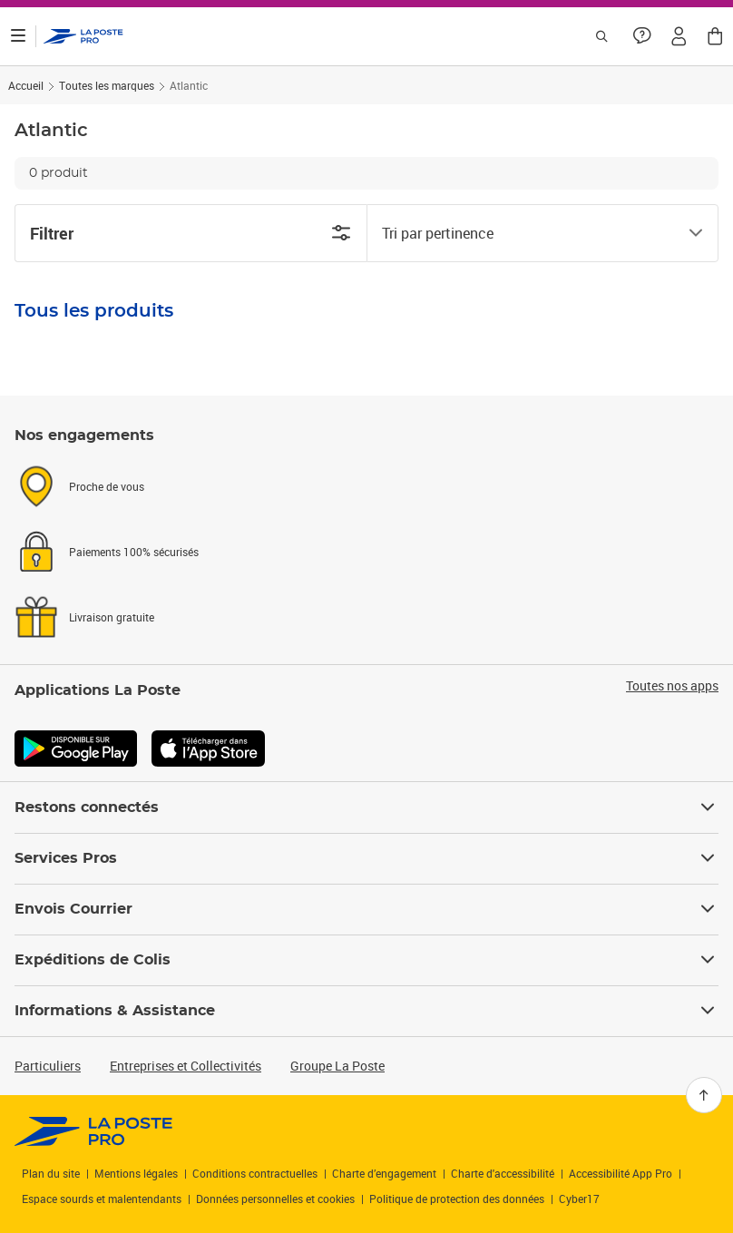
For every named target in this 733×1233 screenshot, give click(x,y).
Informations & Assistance (366, 1011)
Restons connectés (366, 807)
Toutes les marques (106, 85)
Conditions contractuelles (255, 1173)
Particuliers (48, 1065)
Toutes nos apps (672, 686)
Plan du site (51, 1173)
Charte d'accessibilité (502, 1173)
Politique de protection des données (456, 1198)
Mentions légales (136, 1173)
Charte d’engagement (384, 1173)
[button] (678, 36)
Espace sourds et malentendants (101, 1198)
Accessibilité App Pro (620, 1173)
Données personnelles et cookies (275, 1198)
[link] (94, 1131)
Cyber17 (579, 1198)
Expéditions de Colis (366, 960)
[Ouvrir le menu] (18, 36)
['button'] (83, 36)
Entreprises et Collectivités (185, 1065)
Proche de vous (106, 486)
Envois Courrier (366, 909)
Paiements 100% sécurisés (134, 551)
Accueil (26, 85)
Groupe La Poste (337, 1065)
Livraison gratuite (111, 617)
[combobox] (528, 233)
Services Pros (366, 858)
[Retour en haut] (704, 1095)
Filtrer (191, 233)
